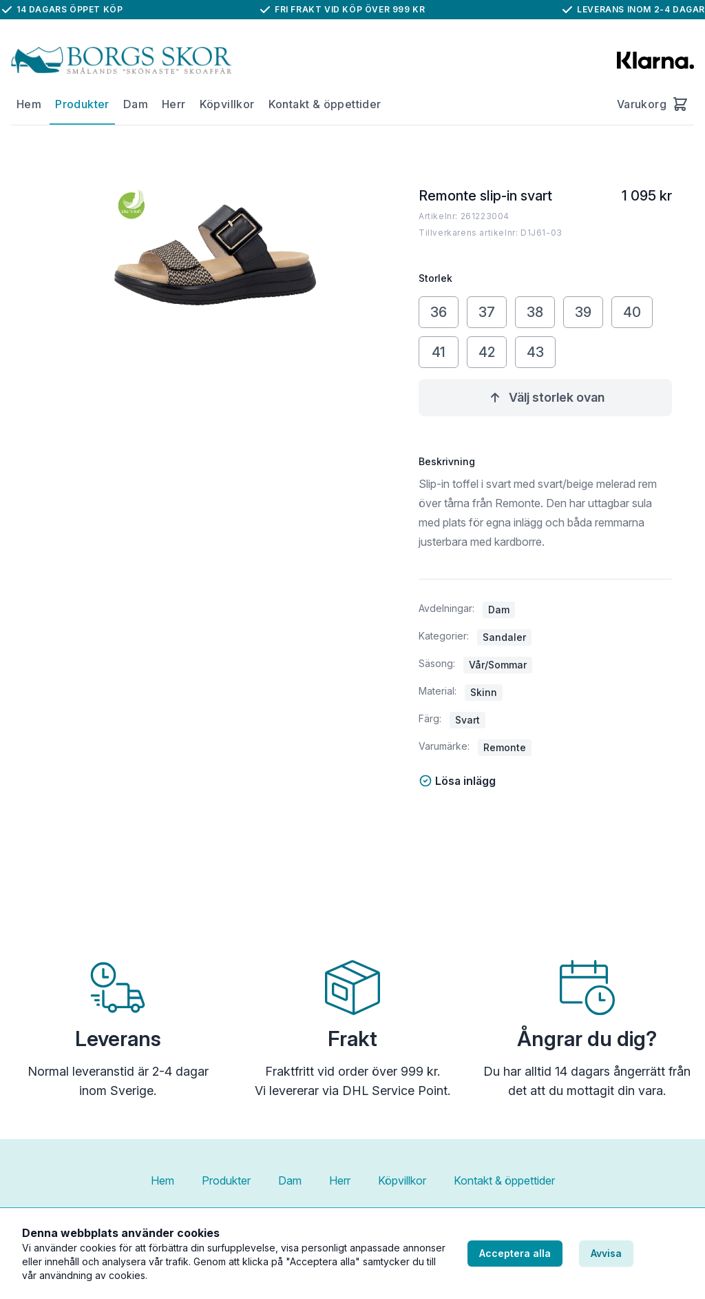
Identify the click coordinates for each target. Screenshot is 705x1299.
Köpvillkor (227, 104)
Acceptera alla (515, 1253)
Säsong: (437, 663)
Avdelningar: (446, 608)
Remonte (504, 747)
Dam (135, 104)
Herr (174, 104)
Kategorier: (444, 636)
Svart (467, 720)
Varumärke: (444, 746)
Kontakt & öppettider (325, 104)
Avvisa (606, 1253)
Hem (29, 104)
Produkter (82, 104)
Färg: (430, 718)
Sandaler (504, 637)
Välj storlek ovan (545, 397)
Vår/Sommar (498, 665)
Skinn (483, 692)
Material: (437, 691)
